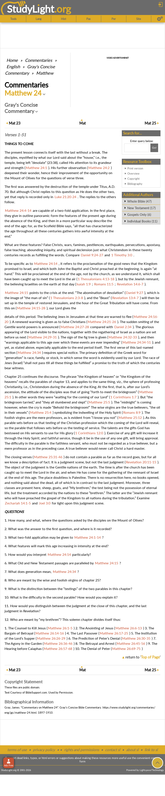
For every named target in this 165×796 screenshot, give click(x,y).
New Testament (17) (141, 208)
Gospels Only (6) (139, 214)
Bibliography (134, 183)
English (13, 66)
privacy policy (44, 749)
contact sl (112, 749)
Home (12, 60)
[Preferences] (160, 19)
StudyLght (30, 9)
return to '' (142, 657)
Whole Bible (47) (139, 201)
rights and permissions (81, 749)
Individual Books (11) (142, 221)
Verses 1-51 (15, 134)
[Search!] (154, 148)
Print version (135, 168)
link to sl (151, 749)
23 (14, 123)
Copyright (133, 178)
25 (150, 123)
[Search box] (136, 148)
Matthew (44, 73)
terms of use (17, 749)
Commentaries (38, 60)
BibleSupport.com (36, 692)
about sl (132, 749)
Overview (133, 173)
